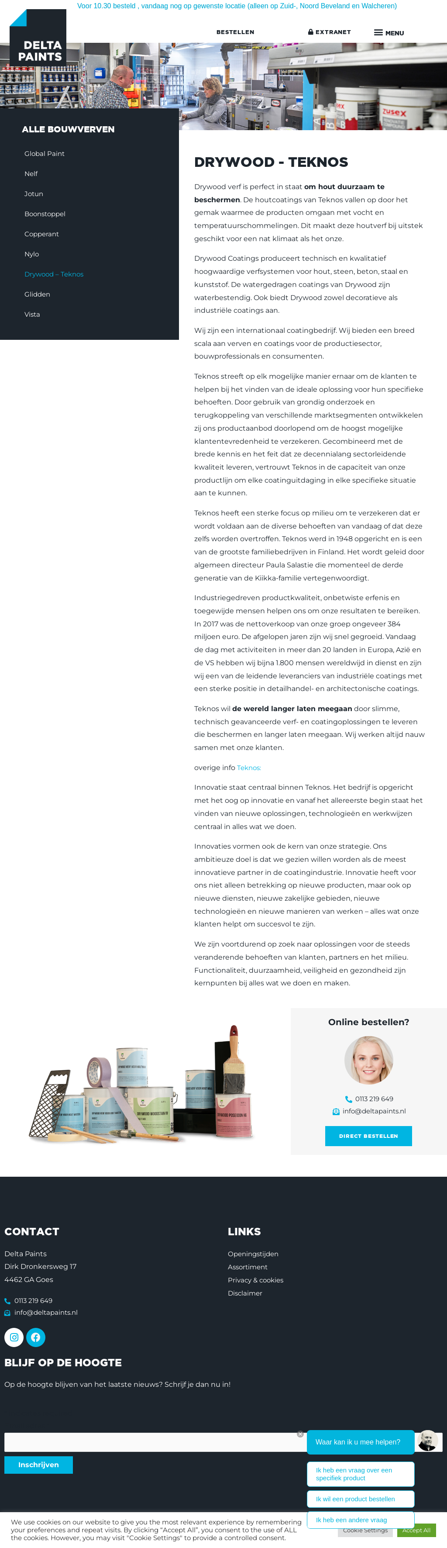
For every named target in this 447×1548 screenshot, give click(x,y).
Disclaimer (246, 1296)
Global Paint (48, 155)
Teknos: (250, 769)
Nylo (35, 256)
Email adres (26, 1431)
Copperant (45, 236)
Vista (35, 316)
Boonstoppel (49, 215)
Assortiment (249, 1270)
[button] (389, 33)
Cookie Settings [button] (365, 1530)
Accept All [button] (416, 1530)
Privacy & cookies (258, 1283)
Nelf (34, 175)
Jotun (37, 195)
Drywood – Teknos (59, 276)
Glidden (41, 296)
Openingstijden (255, 1257)
